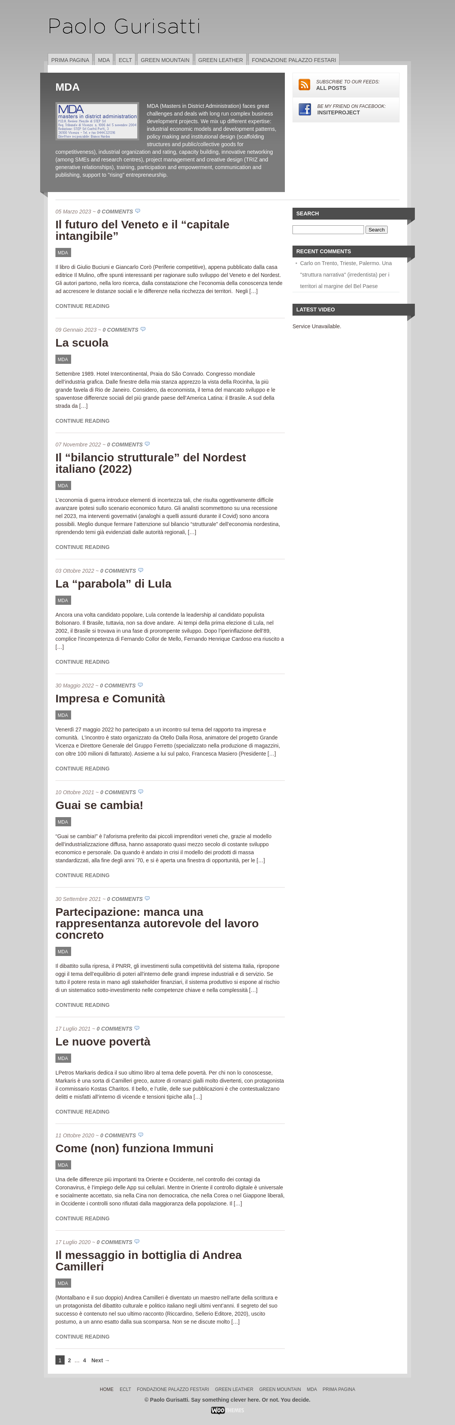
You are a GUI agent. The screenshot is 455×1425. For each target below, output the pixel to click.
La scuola (81, 342)
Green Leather (220, 60)
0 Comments (115, 211)
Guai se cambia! (99, 805)
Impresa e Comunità (110, 698)
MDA (104, 60)
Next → (100, 1360)
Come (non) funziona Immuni (134, 1148)
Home (107, 1389)
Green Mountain (165, 60)
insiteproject (346, 109)
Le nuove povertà (102, 1041)
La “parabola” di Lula (113, 583)
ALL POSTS (346, 85)
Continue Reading (82, 306)
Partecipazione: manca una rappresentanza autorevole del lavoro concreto (157, 923)
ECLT (125, 60)
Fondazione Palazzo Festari (294, 60)
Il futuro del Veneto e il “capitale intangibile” (142, 230)
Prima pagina (70, 60)
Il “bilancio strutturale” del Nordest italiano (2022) (150, 463)
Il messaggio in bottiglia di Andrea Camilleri (148, 1261)
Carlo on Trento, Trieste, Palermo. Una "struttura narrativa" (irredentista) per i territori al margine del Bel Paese (346, 274)
